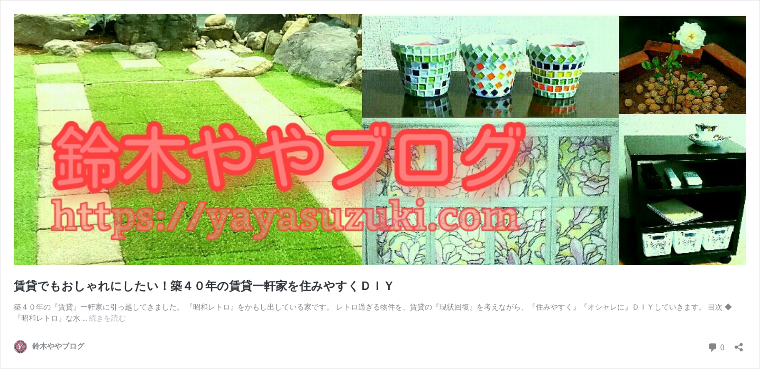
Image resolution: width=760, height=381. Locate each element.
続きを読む (107, 318)
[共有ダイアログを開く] (738, 343)
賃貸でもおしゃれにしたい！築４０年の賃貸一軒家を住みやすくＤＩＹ (204, 286)
